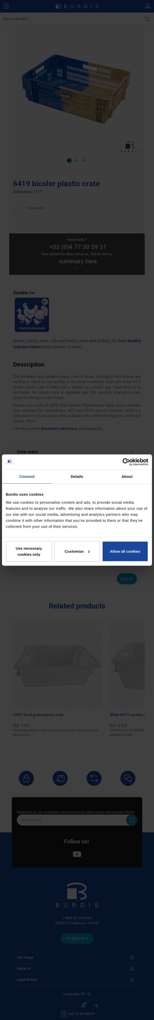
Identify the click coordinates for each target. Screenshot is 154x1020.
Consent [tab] (27, 476)
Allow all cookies (125, 551)
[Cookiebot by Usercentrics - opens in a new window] (126, 462)
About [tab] (126, 476)
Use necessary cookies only (29, 551)
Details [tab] (77, 476)
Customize (77, 551)
